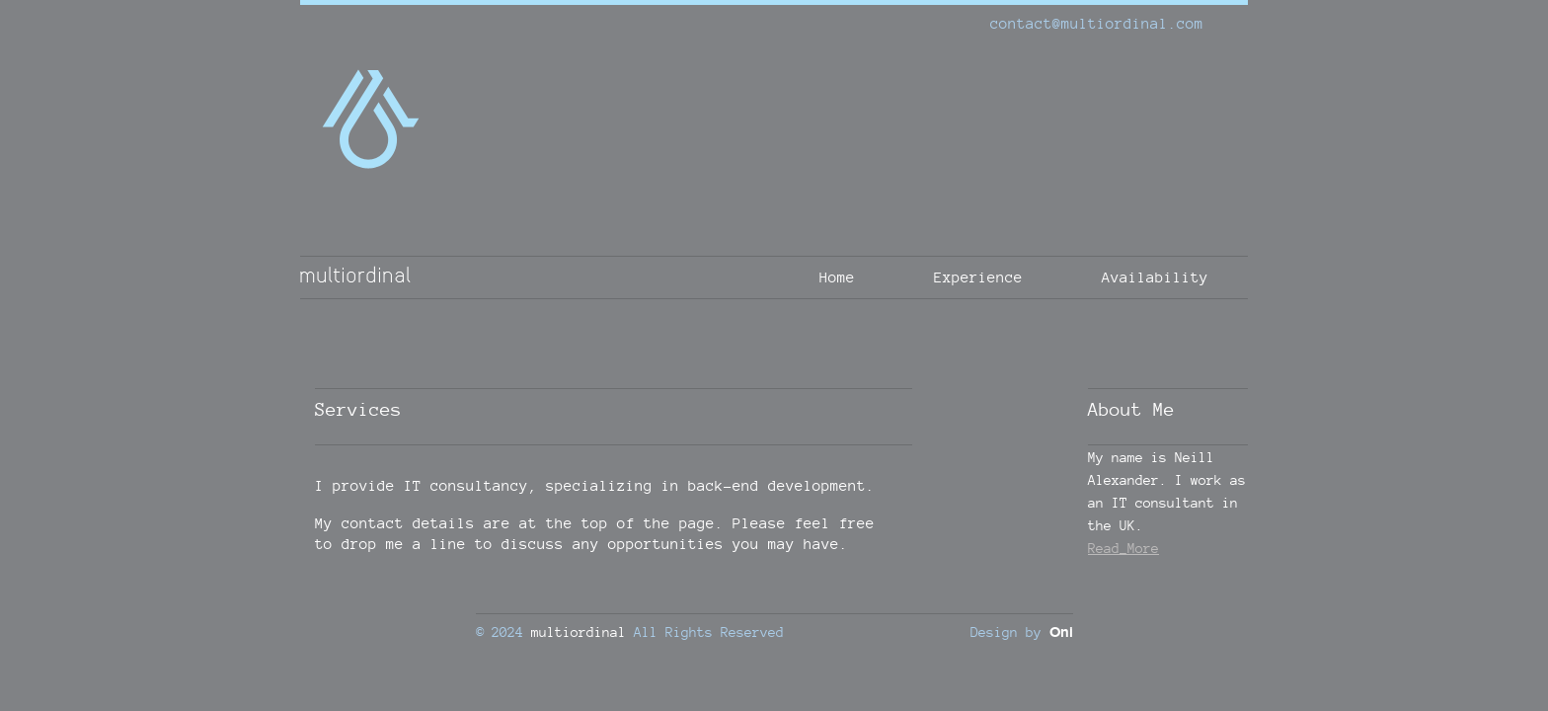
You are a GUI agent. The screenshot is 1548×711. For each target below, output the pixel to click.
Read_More (1123, 547)
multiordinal (578, 631)
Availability (1155, 277)
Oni (1061, 632)
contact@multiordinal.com (1096, 23)
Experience (978, 277)
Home (837, 277)
